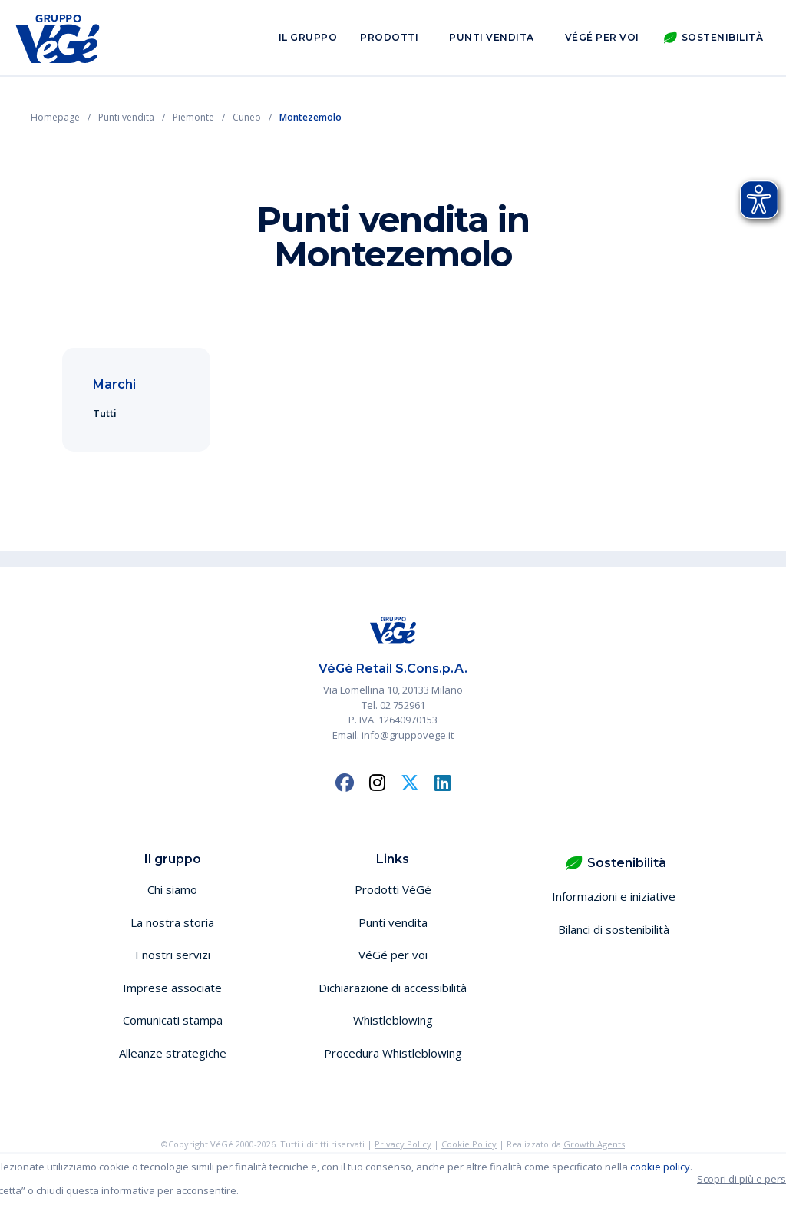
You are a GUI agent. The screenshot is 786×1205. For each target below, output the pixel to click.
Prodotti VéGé (393, 889)
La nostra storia (172, 922)
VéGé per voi (602, 37)
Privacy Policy (403, 1144)
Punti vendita (491, 37)
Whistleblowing (393, 1020)
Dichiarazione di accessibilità (393, 987)
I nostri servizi (172, 954)
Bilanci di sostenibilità (613, 929)
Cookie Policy (469, 1144)
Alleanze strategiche (172, 1053)
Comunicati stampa (173, 1020)
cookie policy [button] (660, 1167)
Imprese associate (172, 987)
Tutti (105, 413)
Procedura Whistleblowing (393, 1053)
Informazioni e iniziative (613, 896)
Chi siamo (172, 889)
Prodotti (389, 37)
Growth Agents (594, 1144)
